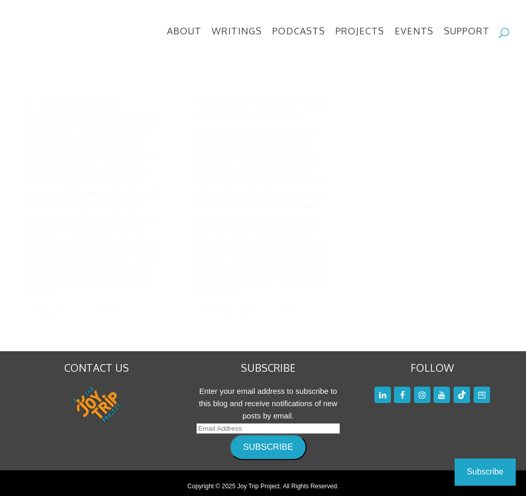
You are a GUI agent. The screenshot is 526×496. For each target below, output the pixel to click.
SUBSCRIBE (268, 440)
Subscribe (485, 471)
